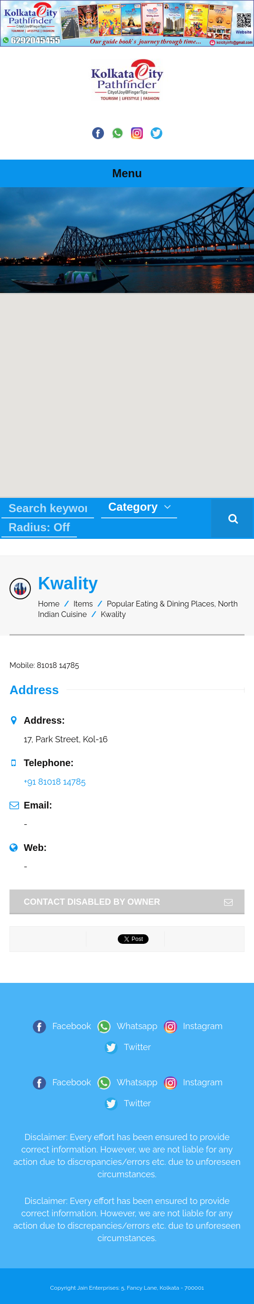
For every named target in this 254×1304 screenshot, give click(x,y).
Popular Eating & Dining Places (160, 603)
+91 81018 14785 (54, 782)
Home (48, 603)
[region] (127, 240)
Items (83, 603)
